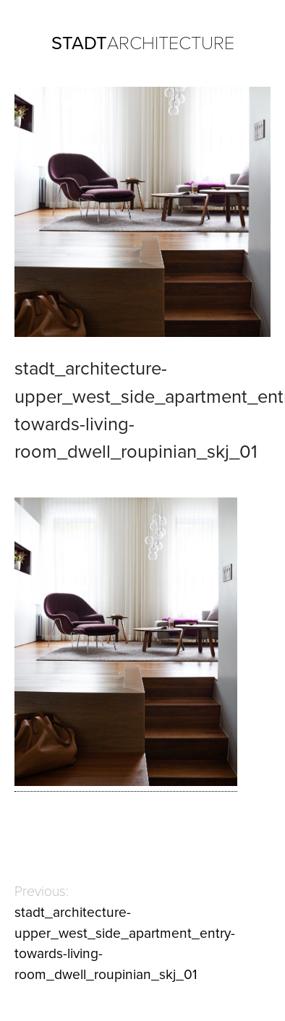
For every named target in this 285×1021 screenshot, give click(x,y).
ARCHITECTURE (142, 43)
